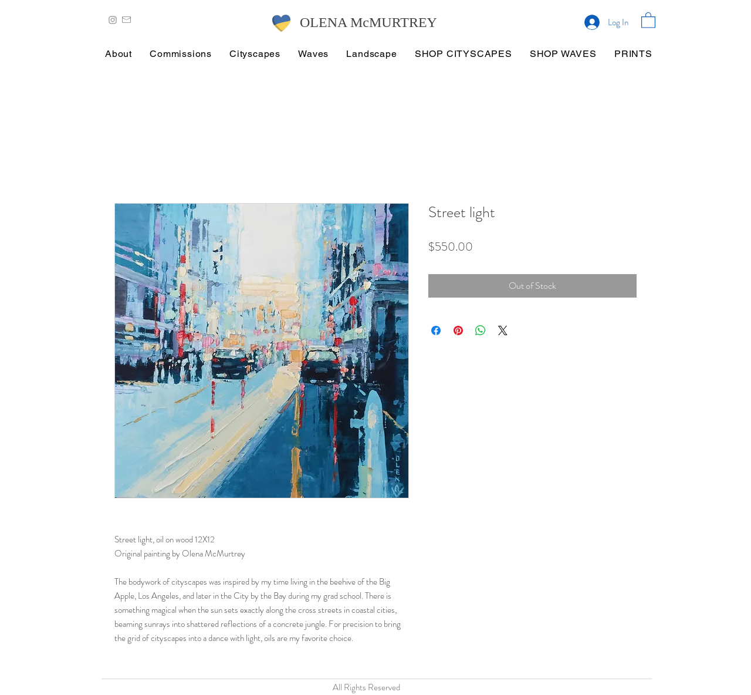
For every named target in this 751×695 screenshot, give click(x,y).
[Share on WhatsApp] (480, 330)
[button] (648, 19)
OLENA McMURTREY (368, 22)
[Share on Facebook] (436, 330)
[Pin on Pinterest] (458, 330)
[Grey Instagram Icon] (112, 20)
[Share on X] (503, 330)
